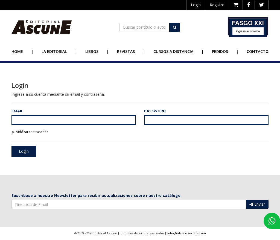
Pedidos (220, 51)
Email (17, 110)
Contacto (258, 51)
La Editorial (54, 51)
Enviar (257, 204)
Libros (91, 51)
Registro (217, 4)
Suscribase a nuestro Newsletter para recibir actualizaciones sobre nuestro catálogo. (96, 195)
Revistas (126, 51)
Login (196, 4)
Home (17, 51)
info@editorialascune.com (186, 233)
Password (155, 110)
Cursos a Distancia (173, 51)
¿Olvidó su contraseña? (29, 132)
